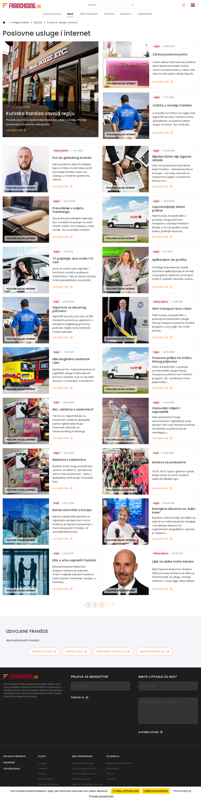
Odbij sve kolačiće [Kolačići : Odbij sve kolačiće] (156, 791)
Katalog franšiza (52, 13)
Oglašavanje (145, 13)
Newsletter (112, 768)
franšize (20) (76, 651)
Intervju (42, 773)
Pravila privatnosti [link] (101, 796)
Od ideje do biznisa (48, 784)
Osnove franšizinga (83, 763)
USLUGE (38, 22)
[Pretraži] (109, 5)
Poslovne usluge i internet (62, 22)
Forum (110, 773)
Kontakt (110, 779)
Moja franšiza (45, 779)
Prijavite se (79, 697)
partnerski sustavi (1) (113, 651)
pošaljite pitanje (151, 732)
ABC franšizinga (89, 13)
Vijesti (70, 13)
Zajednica (125, 13)
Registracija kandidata (119, 763)
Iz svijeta (43, 768)
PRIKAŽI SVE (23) (44, 651)
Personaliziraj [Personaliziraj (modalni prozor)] (182, 791)
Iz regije (42, 763)
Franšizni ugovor (81, 779)
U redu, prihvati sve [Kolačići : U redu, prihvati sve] (125, 791)
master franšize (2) (154, 651)
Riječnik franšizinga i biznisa (87, 784)
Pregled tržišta (20, 22)
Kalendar (109, 13)
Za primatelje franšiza (84, 768)
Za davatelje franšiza (84, 773)
